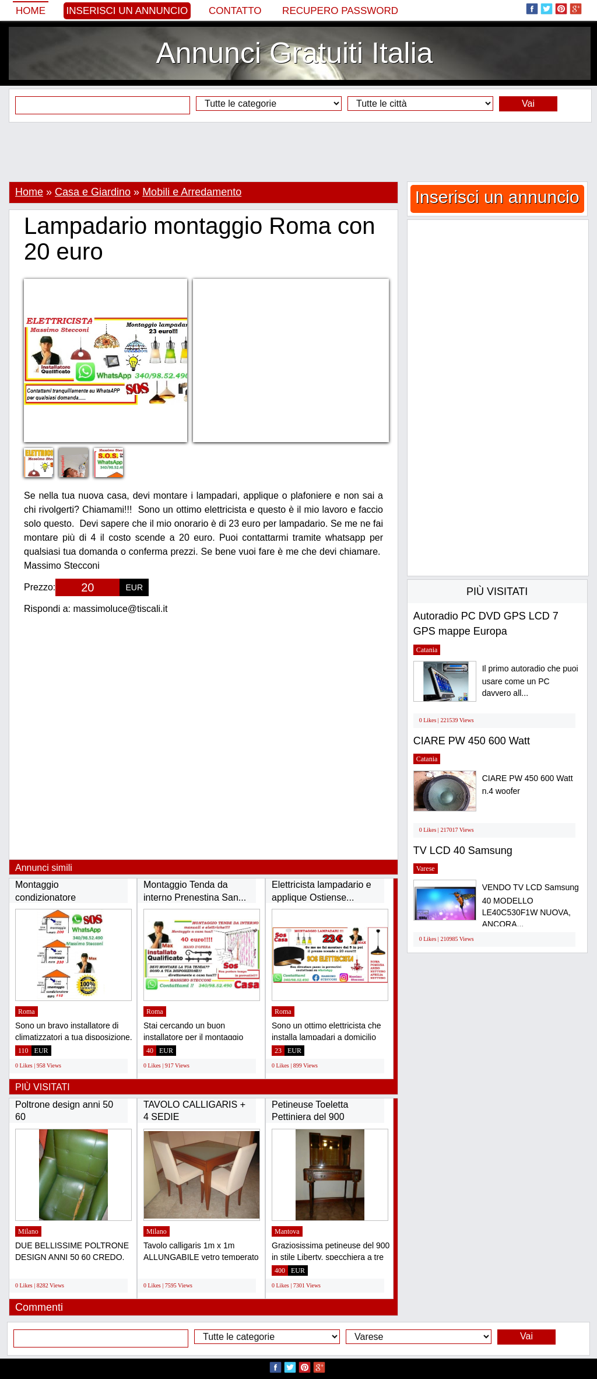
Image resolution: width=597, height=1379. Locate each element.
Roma (26, 1011)
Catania (427, 650)
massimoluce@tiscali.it (120, 609)
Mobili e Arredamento (191, 192)
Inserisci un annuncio (127, 10)
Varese (425, 868)
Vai (528, 103)
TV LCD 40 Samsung (462, 850)
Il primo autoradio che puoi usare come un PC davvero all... (530, 681)
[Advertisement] (298, 151)
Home (30, 10)
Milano (28, 1231)
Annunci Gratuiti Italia (294, 53)
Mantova (287, 1231)
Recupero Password (340, 10)
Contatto (235, 10)
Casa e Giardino (93, 192)
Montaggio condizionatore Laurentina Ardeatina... (62, 897)
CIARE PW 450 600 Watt (471, 741)
